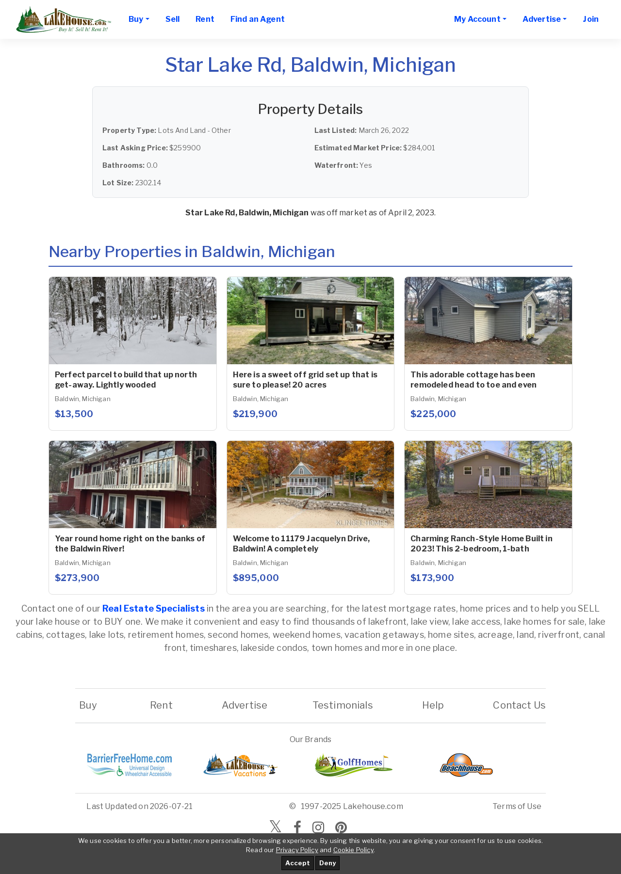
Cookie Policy (353, 850)
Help (433, 705)
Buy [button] (136, 19)
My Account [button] (477, 19)
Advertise (244, 705)
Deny (327, 863)
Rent (205, 19)
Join (591, 19)
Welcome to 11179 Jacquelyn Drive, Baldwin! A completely (301, 543)
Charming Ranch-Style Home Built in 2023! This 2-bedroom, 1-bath (481, 543)
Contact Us (519, 705)
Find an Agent (257, 19)
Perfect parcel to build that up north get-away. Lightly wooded (126, 379)
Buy (88, 705)
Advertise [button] (542, 19)
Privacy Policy (297, 850)
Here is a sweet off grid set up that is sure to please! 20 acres (305, 379)
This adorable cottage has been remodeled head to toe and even (473, 379)
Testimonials (342, 705)
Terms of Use (516, 806)
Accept (297, 863)
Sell (172, 19)
